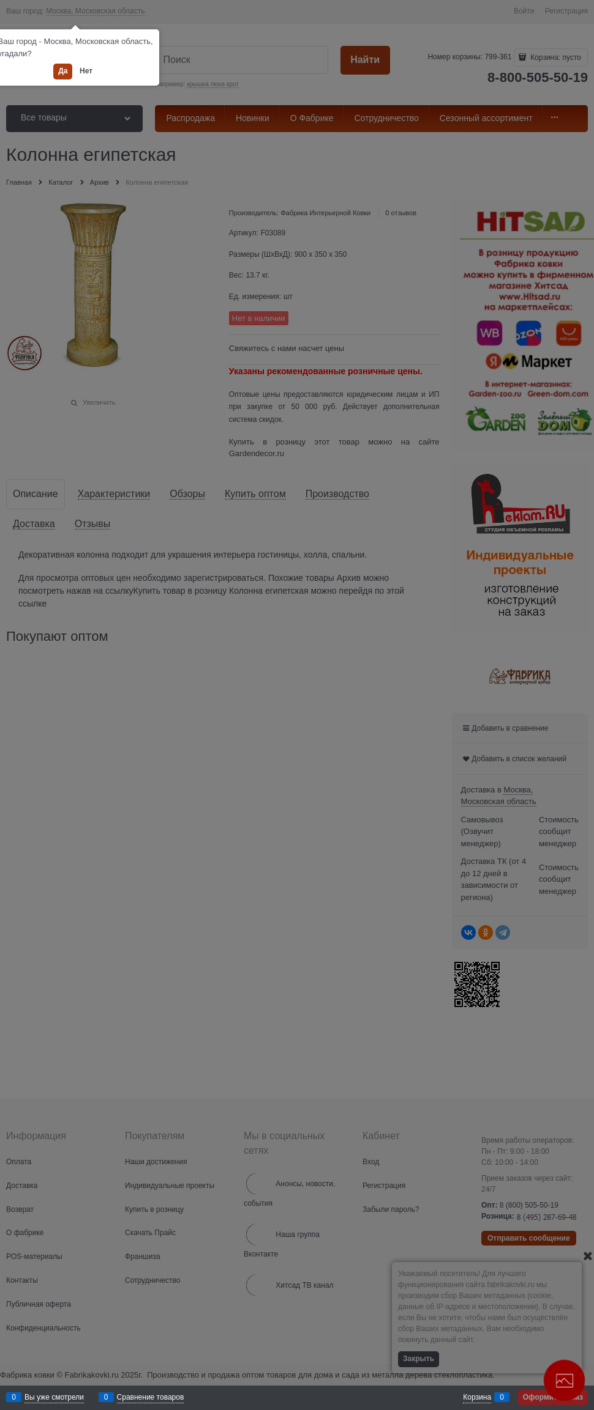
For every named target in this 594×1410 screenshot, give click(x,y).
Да (62, 71)
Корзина (477, 1397)
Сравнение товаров (150, 1397)
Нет (86, 71)
